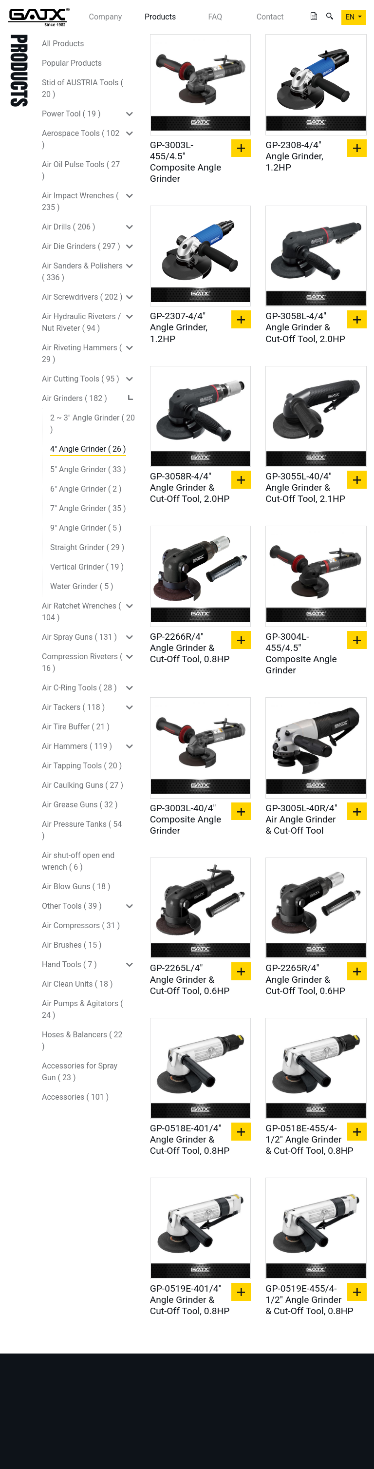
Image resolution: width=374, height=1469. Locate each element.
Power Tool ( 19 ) (71, 113)
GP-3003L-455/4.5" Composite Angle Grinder (185, 161)
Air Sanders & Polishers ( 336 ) (82, 271)
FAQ (215, 16)
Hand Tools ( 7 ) (69, 964)
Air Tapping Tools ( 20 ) (82, 765)
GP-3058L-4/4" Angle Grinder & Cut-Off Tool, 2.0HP (305, 327)
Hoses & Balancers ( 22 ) (82, 1040)
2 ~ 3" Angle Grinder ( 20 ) (92, 423)
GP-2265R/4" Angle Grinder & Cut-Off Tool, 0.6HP (305, 979)
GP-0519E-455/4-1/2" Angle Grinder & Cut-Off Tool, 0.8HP (309, 1299)
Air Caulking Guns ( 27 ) (82, 785)
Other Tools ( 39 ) (72, 906)
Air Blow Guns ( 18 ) (76, 886)
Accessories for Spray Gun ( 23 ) (79, 1071)
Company (105, 16)
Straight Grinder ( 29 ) (87, 547)
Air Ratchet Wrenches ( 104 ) (81, 611)
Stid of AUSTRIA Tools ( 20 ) (82, 88)
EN (351, 17)
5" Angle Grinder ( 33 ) (88, 469)
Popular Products (72, 63)
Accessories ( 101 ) (75, 1097)
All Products (63, 43)
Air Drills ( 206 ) (68, 226)
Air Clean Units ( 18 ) (77, 984)
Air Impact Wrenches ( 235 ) (80, 201)
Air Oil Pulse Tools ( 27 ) (81, 170)
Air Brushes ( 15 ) (72, 945)
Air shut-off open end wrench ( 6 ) (78, 861)
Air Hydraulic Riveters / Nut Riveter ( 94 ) (81, 322)
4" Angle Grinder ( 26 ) (88, 449)
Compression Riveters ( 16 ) (82, 662)
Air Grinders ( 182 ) (74, 398)
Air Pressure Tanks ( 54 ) (82, 830)
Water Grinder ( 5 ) (81, 586)
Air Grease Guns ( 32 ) (80, 804)
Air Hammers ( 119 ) (77, 746)
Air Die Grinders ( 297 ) (81, 246)
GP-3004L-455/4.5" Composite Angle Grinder (301, 653)
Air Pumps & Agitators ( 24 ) (82, 1009)
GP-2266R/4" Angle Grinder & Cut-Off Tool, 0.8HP (190, 648)
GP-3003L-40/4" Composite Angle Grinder (185, 819)
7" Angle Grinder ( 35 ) (88, 508)
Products (160, 16)
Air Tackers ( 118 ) (73, 707)
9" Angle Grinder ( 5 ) (86, 528)
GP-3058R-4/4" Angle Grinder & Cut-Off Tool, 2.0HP (190, 487)
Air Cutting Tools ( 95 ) (80, 378)
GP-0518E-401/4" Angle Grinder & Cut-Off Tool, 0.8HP (190, 1139)
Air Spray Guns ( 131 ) (79, 637)
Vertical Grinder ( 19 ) (87, 567)
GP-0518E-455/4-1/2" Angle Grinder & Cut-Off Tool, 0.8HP (309, 1139)
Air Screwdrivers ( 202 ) (82, 297)
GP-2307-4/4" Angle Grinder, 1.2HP (178, 327)
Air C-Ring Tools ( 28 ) (79, 687)
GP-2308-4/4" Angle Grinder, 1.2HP (294, 156)
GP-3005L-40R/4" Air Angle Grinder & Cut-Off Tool (301, 819)
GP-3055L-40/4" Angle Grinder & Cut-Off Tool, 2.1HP (305, 487)
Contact (270, 16)
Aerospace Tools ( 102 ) (80, 139)
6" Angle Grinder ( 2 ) (86, 489)
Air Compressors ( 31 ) (81, 925)
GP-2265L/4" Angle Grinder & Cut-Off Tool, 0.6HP (190, 979)
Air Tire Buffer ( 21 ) (76, 726)
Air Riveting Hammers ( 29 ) (82, 353)
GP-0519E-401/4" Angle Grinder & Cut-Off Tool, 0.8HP (190, 1299)
